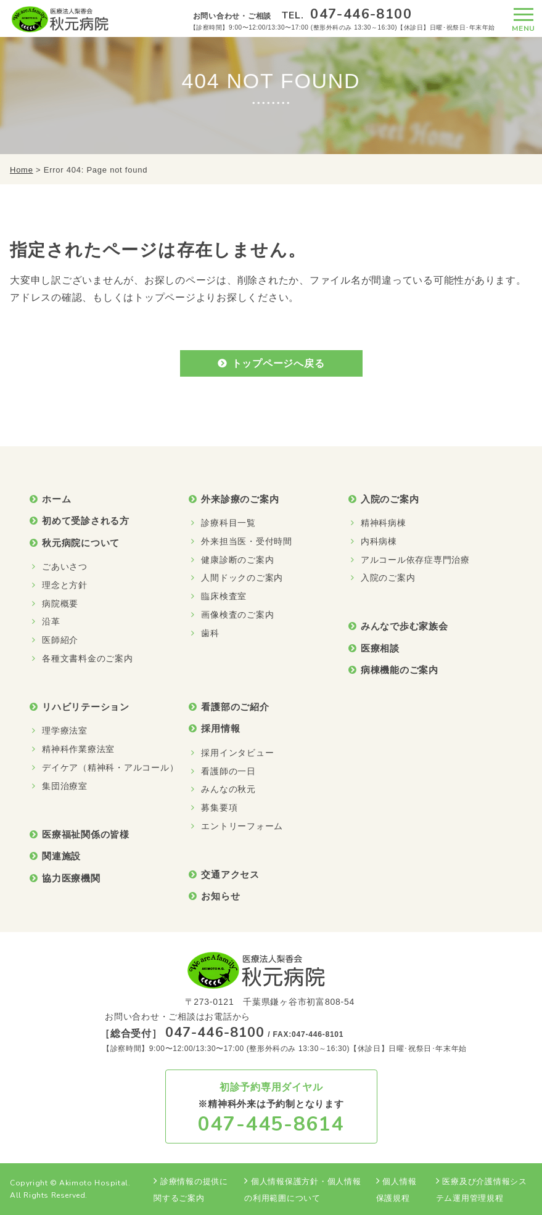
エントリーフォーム (242, 826)
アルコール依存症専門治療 (415, 560)
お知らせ (220, 896)
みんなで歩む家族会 (404, 626)
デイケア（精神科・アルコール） (110, 767)
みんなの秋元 (228, 789)
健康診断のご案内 (237, 560)
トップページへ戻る (278, 363)
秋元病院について (81, 543)
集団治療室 (65, 786)
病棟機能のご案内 (399, 670)
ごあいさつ (65, 566)
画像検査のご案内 (237, 615)
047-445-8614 (271, 1124)
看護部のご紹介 (235, 707)
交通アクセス (230, 874)
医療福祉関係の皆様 (85, 834)
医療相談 (380, 648)
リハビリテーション (85, 707)
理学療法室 (65, 730)
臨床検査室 (224, 596)
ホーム (56, 499)
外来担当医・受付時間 (246, 541)
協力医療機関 (71, 878)
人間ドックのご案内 (242, 578)
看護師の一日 (228, 771)
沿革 (51, 621)
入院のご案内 (390, 499)
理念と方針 (65, 585)
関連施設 (61, 856)
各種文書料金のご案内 (87, 658)
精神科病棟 (383, 523)
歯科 (210, 633)
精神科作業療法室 (78, 749)
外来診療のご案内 (240, 499)
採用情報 (220, 728)
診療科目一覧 (228, 523)
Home (21, 169)
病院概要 (60, 603)
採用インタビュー (237, 753)
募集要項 (219, 807)
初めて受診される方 (85, 520)
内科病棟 (379, 541)
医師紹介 (60, 640)
